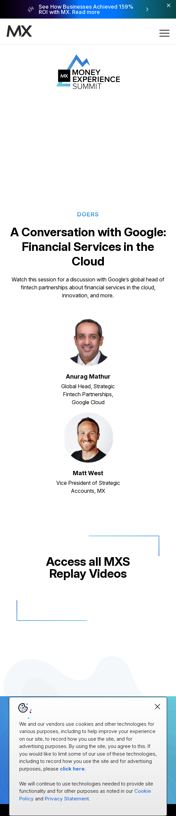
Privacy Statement (67, 798)
